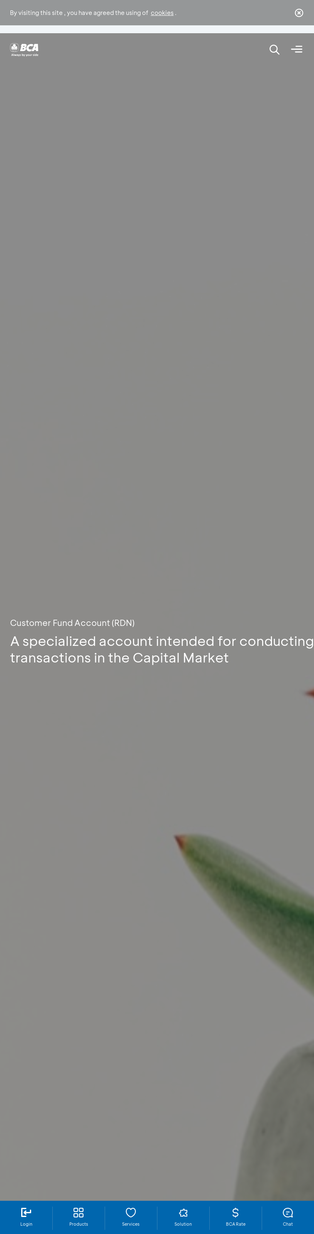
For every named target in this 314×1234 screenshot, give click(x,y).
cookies (162, 13)
